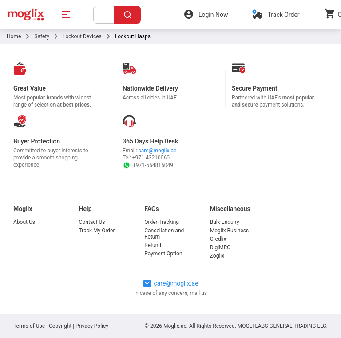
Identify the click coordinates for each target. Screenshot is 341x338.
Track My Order (97, 230)
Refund (152, 245)
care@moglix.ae (158, 150)
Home (14, 36)
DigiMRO (220, 247)
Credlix (218, 239)
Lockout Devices (82, 36)
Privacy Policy (91, 326)
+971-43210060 (151, 158)
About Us (24, 222)
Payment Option (163, 254)
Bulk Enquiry (224, 222)
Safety (41, 36)
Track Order (283, 14)
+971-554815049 (148, 165)
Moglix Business (229, 230)
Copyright (60, 326)
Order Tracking (161, 222)
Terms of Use (29, 326)
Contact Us (92, 222)
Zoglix (217, 256)
